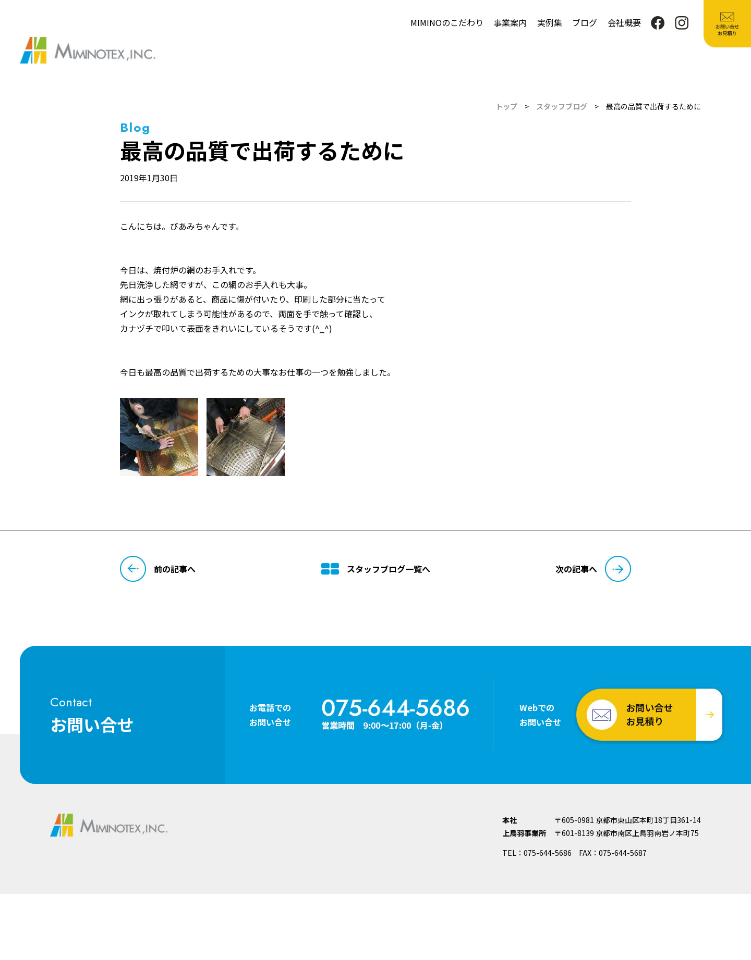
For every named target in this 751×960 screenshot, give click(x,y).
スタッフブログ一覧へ (375, 569)
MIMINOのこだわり (446, 22)
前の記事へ (158, 569)
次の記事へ (593, 569)
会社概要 (624, 22)
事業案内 (510, 22)
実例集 (549, 22)
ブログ (584, 22)
